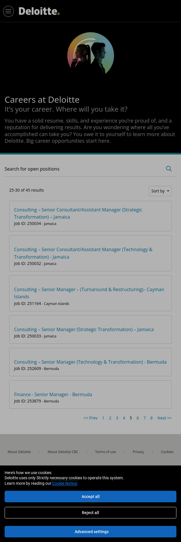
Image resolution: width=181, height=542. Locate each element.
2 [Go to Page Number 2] (110, 418)
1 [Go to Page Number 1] (103, 418)
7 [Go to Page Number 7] (145, 418)
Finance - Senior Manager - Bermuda (53, 394)
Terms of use (105, 451)
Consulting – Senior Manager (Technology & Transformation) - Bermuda (90, 362)
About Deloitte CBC (63, 451)
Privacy (138, 451)
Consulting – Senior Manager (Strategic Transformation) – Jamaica (84, 329)
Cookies (167, 451)
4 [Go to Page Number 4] (124, 418)
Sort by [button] (158, 191)
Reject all (90, 512)
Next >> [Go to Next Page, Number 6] (164, 418)
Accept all (91, 496)
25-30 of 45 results (26, 190)
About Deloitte (19, 451)
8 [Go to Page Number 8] (152, 418)
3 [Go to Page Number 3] (117, 418)
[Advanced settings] (90, 531)
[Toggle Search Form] (168, 168)
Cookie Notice (64, 483)
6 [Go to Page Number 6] (138, 418)
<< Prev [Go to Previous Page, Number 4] (91, 418)
